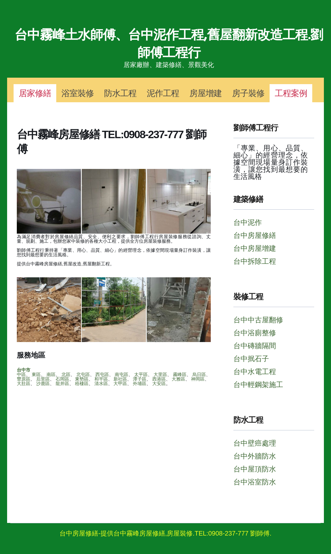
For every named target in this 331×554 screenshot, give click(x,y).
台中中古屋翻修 (258, 320)
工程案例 (291, 93)
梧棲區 (82, 383)
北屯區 (83, 374)
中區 (21, 374)
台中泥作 (247, 222)
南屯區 (121, 374)
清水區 (101, 383)
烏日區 (199, 374)
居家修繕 (35, 93)
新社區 (120, 379)
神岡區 (198, 379)
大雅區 (178, 379)
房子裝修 (248, 93)
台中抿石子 (251, 359)
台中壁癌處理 (254, 443)
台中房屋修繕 (254, 235)
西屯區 (102, 374)
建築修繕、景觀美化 (185, 65)
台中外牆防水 (254, 456)
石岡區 (62, 379)
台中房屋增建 (254, 248)
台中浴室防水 (254, 482)
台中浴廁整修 (254, 333)
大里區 (160, 374)
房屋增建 (205, 93)
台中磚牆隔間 (254, 346)
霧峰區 (180, 374)
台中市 (23, 369)
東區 (36, 374)
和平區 (101, 379)
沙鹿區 (43, 383)
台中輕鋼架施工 (258, 385)
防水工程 (120, 93)
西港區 (159, 379)
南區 (51, 374)
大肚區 (23, 383)
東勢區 (82, 379)
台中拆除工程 (254, 261)
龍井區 (62, 383)
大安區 (159, 383)
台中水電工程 (254, 372)
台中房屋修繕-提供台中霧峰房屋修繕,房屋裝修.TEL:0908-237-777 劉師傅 (164, 533)
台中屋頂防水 (254, 469)
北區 (65, 374)
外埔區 (139, 383)
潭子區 (139, 379)
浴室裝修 (77, 93)
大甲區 (120, 383)
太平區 (141, 374)
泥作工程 (163, 93)
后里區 (43, 379)
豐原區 (23, 379)
